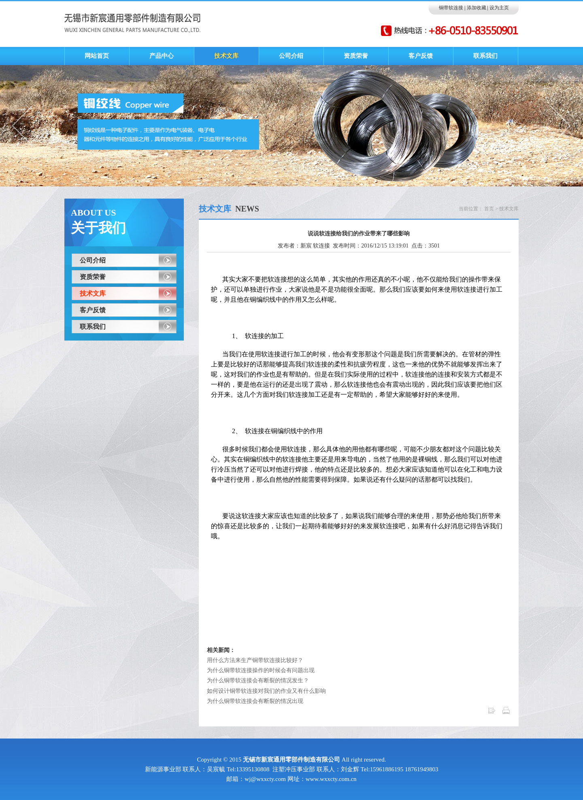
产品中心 (161, 56)
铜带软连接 (451, 8)
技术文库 (226, 56)
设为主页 (499, 8)
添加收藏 (476, 8)
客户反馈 (421, 56)
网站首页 (97, 56)
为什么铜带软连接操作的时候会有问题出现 (261, 670)
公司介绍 (291, 56)
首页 (489, 209)
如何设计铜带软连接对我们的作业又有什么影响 (266, 691)
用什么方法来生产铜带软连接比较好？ (255, 660)
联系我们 (485, 56)
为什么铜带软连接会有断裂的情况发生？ (258, 680)
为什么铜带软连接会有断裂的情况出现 (255, 701)
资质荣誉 (356, 56)
